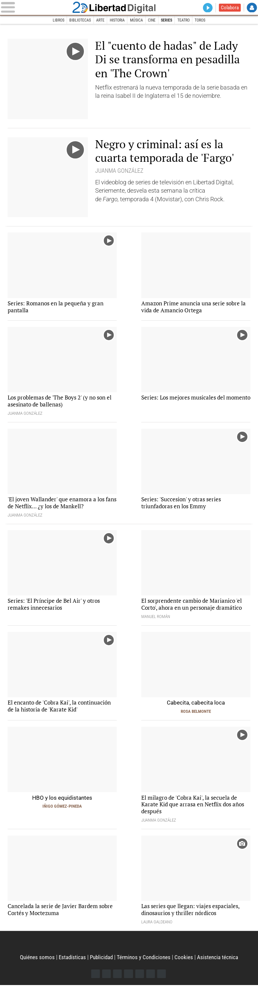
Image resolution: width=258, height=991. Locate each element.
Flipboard (139, 979)
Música (137, 20)
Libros (52, 20)
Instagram (117, 979)
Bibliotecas (75, 20)
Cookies (186, 963)
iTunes (162, 979)
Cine (153, 20)
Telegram (151, 979)
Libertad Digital (129, 8)
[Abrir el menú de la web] (40, 7)
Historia (115, 20)
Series (168, 20)
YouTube (128, 979)
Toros (205, 20)
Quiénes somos (34, 963)
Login (252, 8)
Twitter (105, 979)
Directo (207, 8)
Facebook (94, 979)
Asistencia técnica (221, 963)
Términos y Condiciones (145, 963)
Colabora (229, 8)
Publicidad (101, 963)
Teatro (187, 20)
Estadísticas (70, 963)
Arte (97, 20)
